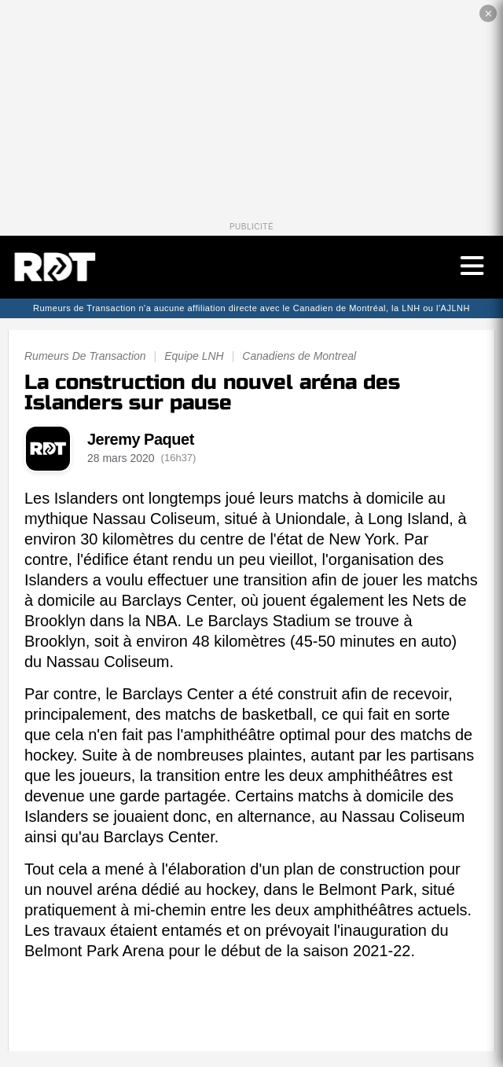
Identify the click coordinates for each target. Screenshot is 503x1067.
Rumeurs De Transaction (85, 356)
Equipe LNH (194, 356)
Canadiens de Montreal (299, 356)
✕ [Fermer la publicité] (488, 14)
